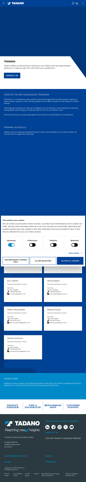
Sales (7, 462)
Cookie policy (27, 474)
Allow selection (43, 261)
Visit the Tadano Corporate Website (63, 438)
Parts (48, 456)
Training (50, 462)
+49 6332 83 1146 (54, 320)
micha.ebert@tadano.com (58, 294)
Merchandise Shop (53, 406)
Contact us (12, 75)
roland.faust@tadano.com (58, 322)
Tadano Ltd (21, 468)
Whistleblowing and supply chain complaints (50, 474)
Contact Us (51, 432)
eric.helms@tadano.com (17, 294)
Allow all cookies (70, 261)
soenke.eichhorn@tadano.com (19, 351)
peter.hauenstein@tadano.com (19, 322)
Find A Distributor (33, 406)
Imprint (36, 474)
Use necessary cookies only (15, 261)
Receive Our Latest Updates (61, 421)
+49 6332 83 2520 (55, 292)
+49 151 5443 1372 (15, 320)
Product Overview (13, 406)
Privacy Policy (7, 474)
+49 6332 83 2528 (15, 292)
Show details (74, 253)
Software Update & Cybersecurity (71, 474)
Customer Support (73, 406)
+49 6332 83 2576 (15, 349)
